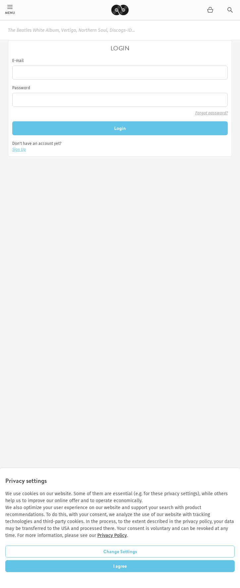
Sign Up (19, 149)
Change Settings (120, 551)
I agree (120, 566)
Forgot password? (211, 113)
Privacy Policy (112, 535)
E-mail (18, 60)
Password (21, 88)
